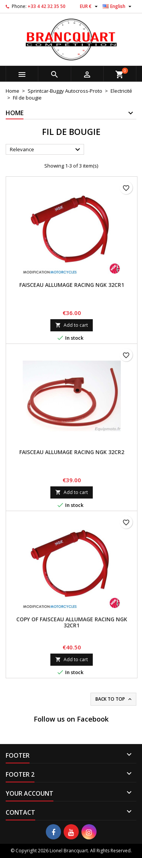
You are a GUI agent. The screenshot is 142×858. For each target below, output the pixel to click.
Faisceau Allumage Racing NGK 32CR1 (71, 284)
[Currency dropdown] (90, 6)
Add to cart (71, 325)
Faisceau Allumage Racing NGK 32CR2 (71, 452)
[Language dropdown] (118, 6)
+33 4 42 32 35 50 (47, 6)
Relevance (46, 149)
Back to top (114, 699)
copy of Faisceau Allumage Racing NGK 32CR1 (71, 622)
